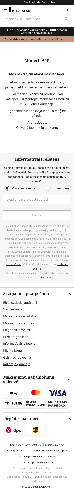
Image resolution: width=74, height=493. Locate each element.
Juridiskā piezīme (54, 445)
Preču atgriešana (15, 337)
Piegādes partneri (20, 419)
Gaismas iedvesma (17, 357)
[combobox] (37, 19)
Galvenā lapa (26, 127)
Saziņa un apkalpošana (26, 294)
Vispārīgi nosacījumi (17, 450)
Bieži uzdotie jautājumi (20, 302)
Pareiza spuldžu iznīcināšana (38, 462)
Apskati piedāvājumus (35, 33)
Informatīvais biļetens (19, 343)
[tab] (37, 329)
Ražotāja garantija (16, 364)
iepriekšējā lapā (37, 111)
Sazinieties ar (13, 309)
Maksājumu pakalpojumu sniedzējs (28, 379)
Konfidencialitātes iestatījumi (26, 445)
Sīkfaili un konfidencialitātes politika (50, 450)
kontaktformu (13, 264)
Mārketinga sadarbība (19, 316)
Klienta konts (48, 127)
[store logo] (21, 9)
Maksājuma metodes (18, 323)
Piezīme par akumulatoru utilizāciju (38, 456)
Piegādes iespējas (16, 330)
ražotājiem (45, 277)
